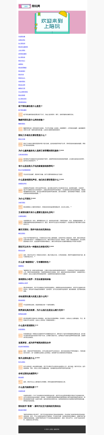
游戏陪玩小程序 (23, 283)
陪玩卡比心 (21, 60)
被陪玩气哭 (21, 88)
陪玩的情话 (21, 300)
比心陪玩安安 (22, 98)
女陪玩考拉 (21, 40)
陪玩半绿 (21, 74)
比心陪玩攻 (21, 57)
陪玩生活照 (21, 85)
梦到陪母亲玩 (22, 102)
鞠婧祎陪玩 (21, 123)
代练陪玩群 (21, 391)
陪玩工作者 (21, 139)
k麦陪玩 (20, 64)
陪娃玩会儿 (21, 78)
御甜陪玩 (21, 266)
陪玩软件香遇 (22, 410)
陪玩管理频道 (22, 67)
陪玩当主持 (21, 250)
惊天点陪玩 (21, 362)
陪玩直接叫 (21, 71)
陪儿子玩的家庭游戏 (24, 170)
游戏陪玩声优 (22, 183)
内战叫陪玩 (21, 81)
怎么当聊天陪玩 (23, 92)
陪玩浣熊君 (21, 95)
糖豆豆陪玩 (21, 233)
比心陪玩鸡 (21, 43)
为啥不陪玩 (21, 202)
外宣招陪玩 (21, 329)
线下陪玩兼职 (22, 110)
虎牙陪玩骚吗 (22, 54)
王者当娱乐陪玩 (23, 154)
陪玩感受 (21, 377)
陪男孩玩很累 (22, 314)
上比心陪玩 (21, 50)
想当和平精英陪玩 (23, 346)
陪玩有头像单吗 (23, 47)
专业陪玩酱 (21, 36)
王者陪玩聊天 (22, 216)
